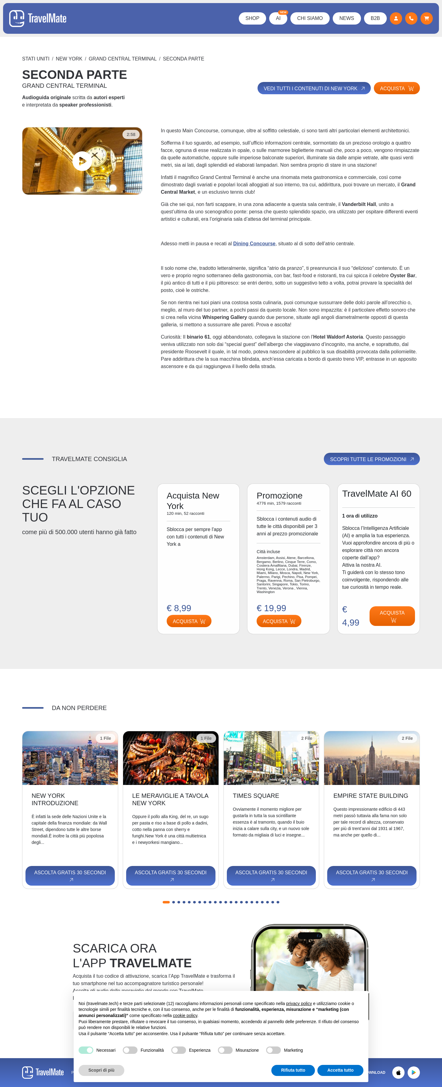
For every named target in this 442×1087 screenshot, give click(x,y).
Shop (252, 18)
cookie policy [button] (185, 1015)
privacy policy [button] (299, 1003)
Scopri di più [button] (101, 1070)
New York (69, 58)
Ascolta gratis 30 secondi (70, 876)
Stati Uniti (35, 58)
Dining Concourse (254, 243)
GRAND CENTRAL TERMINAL (123, 58)
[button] (166, 902)
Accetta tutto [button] (340, 1070)
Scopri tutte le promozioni (372, 459)
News (346, 18)
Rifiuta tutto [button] (293, 1070)
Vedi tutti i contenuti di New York (315, 88)
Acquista (397, 88)
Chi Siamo (310, 18)
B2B (375, 18)
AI (281, 16)
